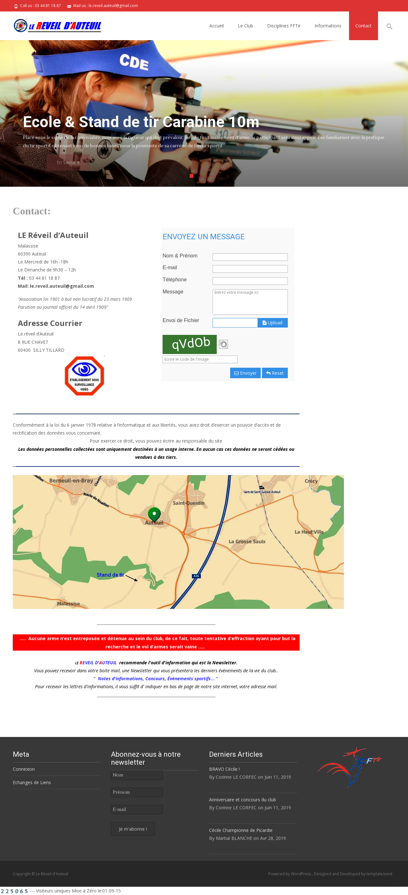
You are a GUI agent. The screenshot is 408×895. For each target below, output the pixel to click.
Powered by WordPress (290, 874)
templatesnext (379, 874)
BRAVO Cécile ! (224, 769)
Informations (328, 26)
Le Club (245, 26)
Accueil (216, 26)
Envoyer (245, 373)
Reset (275, 373)
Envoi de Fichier (181, 320)
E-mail (170, 267)
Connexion (24, 769)
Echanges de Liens (32, 782)
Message (173, 291)
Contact (363, 26)
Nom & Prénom (180, 255)
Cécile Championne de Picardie (241, 830)
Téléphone (175, 279)
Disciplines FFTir (284, 26)
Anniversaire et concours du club (242, 800)
